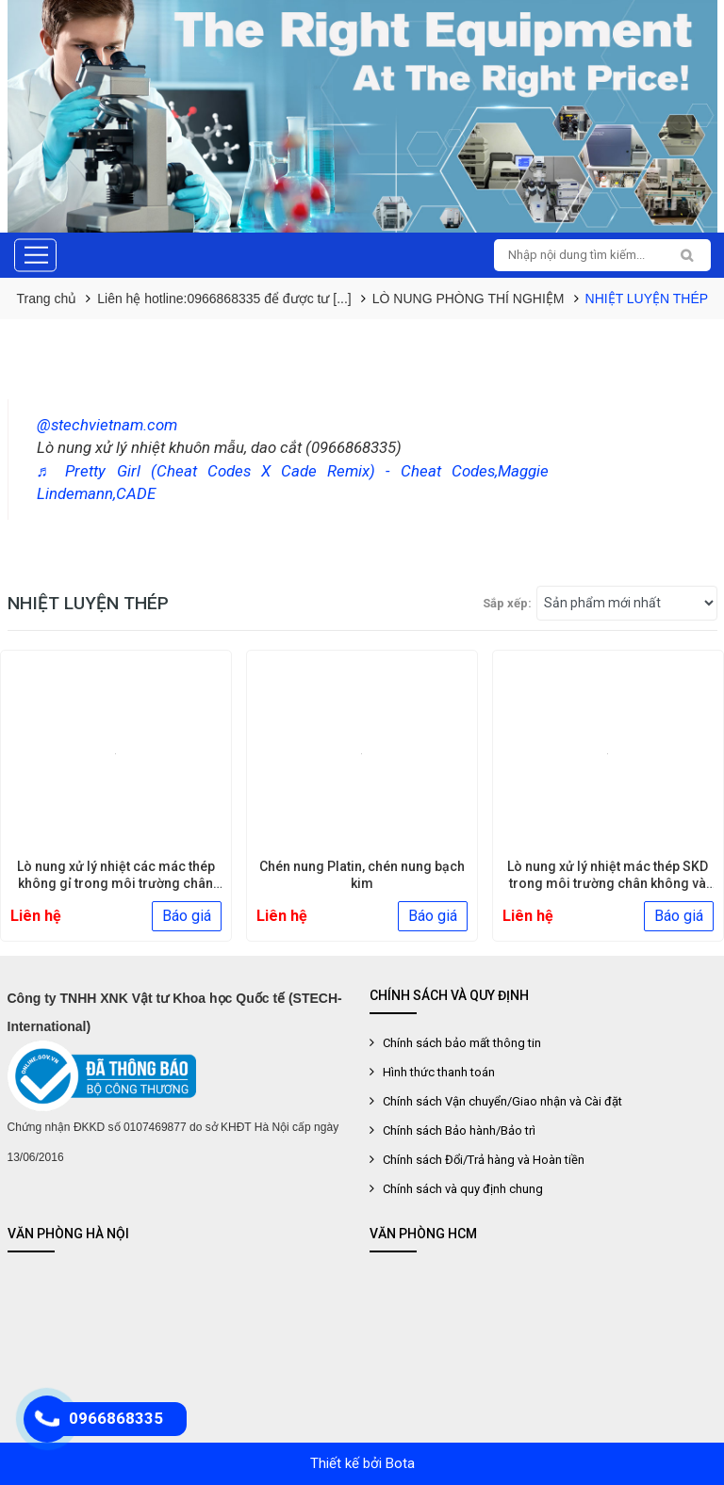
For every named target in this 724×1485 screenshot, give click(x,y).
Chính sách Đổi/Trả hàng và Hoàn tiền (483, 1160)
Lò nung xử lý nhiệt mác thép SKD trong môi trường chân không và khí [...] (607, 883)
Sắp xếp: (507, 603)
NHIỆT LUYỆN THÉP (647, 298)
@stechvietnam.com (107, 424)
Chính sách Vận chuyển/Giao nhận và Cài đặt (502, 1101)
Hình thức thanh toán (439, 1072)
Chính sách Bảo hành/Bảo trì (459, 1130)
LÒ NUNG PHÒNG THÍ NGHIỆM (468, 298)
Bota (400, 1463)
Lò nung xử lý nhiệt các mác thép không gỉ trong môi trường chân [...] (116, 883)
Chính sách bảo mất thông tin (462, 1043)
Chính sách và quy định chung (463, 1189)
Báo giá (186, 916)
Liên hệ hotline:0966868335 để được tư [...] (224, 298)
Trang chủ (47, 298)
